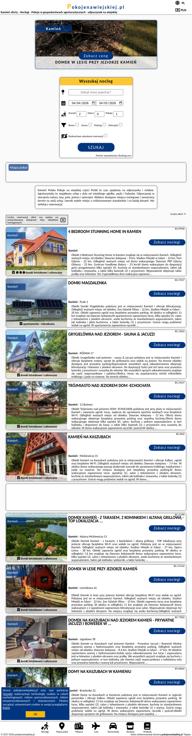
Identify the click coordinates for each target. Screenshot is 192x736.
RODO (6, 708)
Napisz (187, 734)
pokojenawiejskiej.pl (96, 7)
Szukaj (96, 147)
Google (8, 694)
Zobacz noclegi (167, 242)
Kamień (12, 235)
